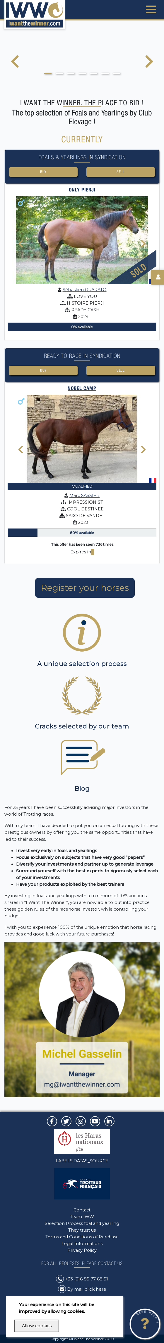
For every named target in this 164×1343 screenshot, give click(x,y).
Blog (82, 789)
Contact (82, 1210)
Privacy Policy (82, 1250)
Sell (121, 172)
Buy (43, 172)
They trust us (82, 1230)
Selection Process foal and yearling (82, 1223)
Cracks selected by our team (82, 726)
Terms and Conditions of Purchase (82, 1237)
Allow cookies (37, 1325)
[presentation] (14, 65)
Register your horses (85, 587)
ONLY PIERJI (82, 190)
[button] (48, 73)
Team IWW (82, 1216)
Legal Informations (82, 1243)
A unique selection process (82, 664)
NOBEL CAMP (82, 388)
